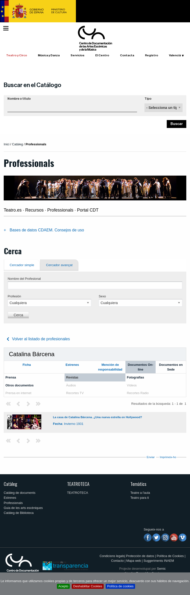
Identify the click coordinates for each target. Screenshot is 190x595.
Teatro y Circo (16, 55)
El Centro (102, 55)
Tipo (147, 98)
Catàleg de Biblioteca (19, 513)
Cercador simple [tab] (22, 265)
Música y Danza (49, 55)
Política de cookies (120, 586)
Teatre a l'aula (140, 493)
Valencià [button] (175, 55)
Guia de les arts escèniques (23, 508)
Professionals (13, 503)
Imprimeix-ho (168, 457)
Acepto (63, 586)
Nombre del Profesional (24, 279)
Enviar (151, 457)
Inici (6, 144)
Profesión (14, 296)
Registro (151, 55)
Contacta (127, 55)
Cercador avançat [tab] (59, 265)
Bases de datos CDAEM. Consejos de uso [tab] (47, 230)
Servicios (77, 55)
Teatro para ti (139, 498)
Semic (161, 568)
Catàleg (10, 483)
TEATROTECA (78, 483)
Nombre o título (19, 98)
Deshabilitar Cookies (87, 586)
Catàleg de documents (19, 493)
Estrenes (10, 498)
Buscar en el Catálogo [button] (32, 85)
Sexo (102, 296)
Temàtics (138, 483)
